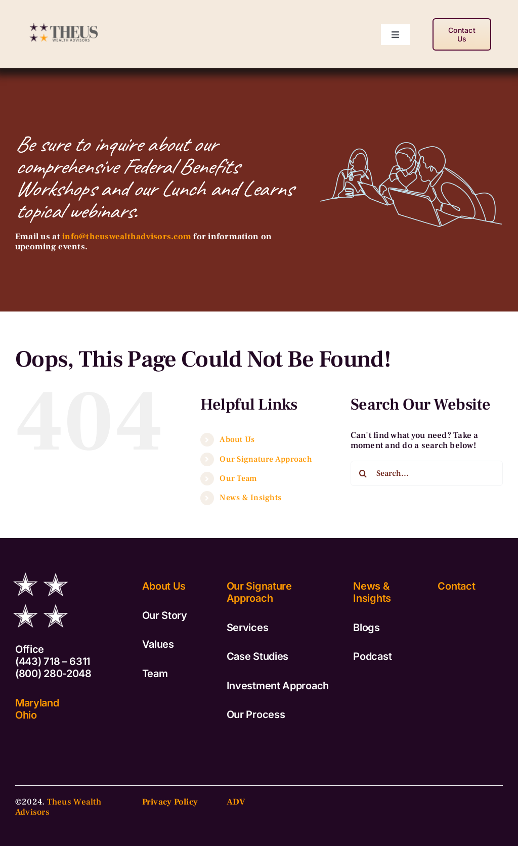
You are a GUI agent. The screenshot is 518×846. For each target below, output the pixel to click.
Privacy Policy (170, 802)
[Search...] (427, 473)
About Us (237, 439)
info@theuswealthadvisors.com (126, 236)
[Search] (363, 473)
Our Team (238, 478)
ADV (236, 802)
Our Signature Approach (266, 459)
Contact (456, 586)
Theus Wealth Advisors (58, 807)
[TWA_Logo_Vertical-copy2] (65, 20)
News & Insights (250, 498)
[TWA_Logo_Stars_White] (40, 567)
